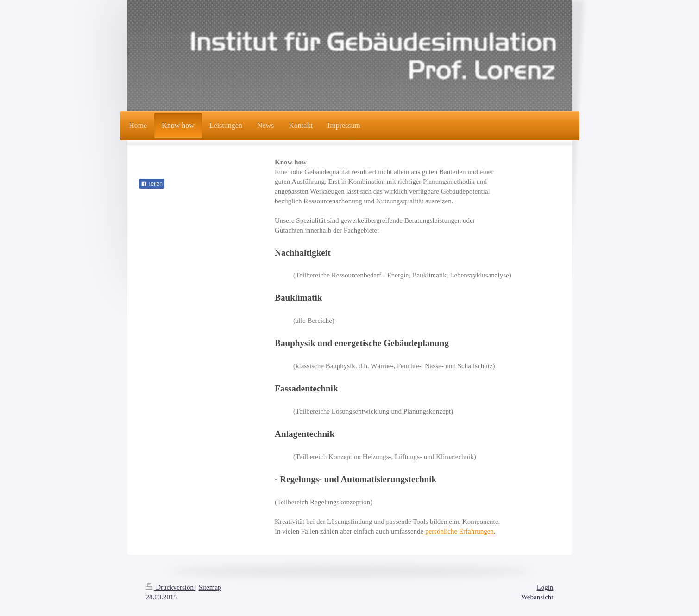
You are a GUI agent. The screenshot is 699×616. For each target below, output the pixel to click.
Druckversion (170, 587)
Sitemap (209, 587)
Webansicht (537, 597)
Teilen (152, 184)
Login (545, 587)
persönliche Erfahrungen (459, 531)
